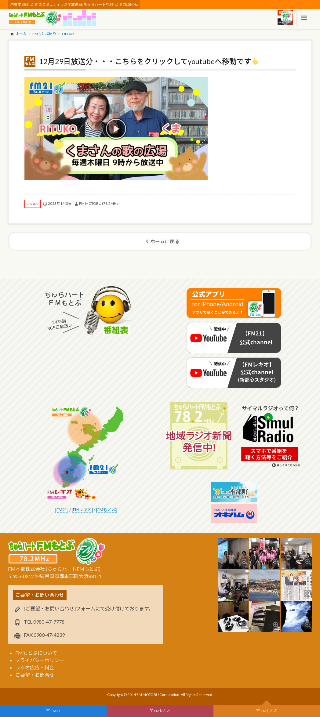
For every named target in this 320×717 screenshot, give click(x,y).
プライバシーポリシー (39, 660)
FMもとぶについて (36, 653)
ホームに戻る (165, 241)
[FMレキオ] (82, 509)
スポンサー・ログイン (293, 4)
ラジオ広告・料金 (34, 667)
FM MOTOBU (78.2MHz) (99, 203)
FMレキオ (162, 710)
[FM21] (61, 509)
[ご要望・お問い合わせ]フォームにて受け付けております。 (88, 608)
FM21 (55, 710)
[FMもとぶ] (106, 509)
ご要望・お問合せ (34, 675)
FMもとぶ (269, 710)
